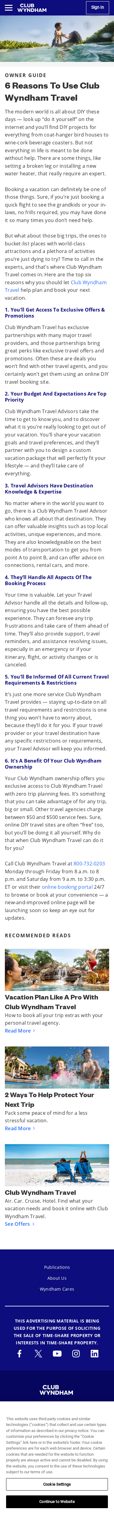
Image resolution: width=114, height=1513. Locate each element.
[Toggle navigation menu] (8, 7)
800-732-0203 (89, 863)
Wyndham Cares (57, 1289)
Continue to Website (56, 1501)
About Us (57, 1278)
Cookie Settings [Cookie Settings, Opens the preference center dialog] (57, 1484)
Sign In (97, 7)
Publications (57, 1267)
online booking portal (67, 887)
